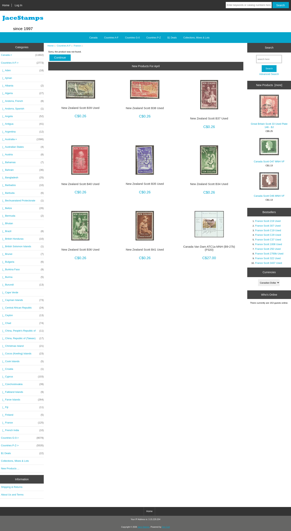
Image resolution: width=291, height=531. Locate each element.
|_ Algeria (22, 93)
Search (269, 47)
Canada (93, 37)
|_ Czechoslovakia (22, 384)
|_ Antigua (22, 123)
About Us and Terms (12, 494)
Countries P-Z (153, 37)
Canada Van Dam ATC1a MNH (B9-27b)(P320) (209, 248)
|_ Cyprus (22, 376)
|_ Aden (22, 70)
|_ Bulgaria (22, 261)
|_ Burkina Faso (22, 269)
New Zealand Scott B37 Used (209, 118)
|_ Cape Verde (9, 292)
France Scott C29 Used (268, 234)
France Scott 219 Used (267, 221)
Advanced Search (269, 74)
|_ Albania (22, 85)
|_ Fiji (22, 407)
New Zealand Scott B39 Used (81, 107)
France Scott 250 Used (267, 248)
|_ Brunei (22, 254)
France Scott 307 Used (267, 225)
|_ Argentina (22, 131)
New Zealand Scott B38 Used (145, 108)
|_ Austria (22, 154)
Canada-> (22, 55)
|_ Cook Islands (22, 361)
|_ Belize (22, 208)
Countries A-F (64, 45)
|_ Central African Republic (22, 307)
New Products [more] (269, 85)
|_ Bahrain (22, 170)
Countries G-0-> (22, 437)
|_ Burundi (22, 284)
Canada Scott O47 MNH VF (269, 150)
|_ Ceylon (22, 315)
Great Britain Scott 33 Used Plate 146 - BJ (269, 111)
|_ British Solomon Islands (22, 246)
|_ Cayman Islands (22, 300)
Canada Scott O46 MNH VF (269, 184)
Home (5, 5)
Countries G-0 (132, 37)
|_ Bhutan (7, 223)
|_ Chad (22, 323)
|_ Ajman (6, 77)
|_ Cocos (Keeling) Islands (22, 353)
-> (22, 62)
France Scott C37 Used (268, 239)
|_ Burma (22, 277)
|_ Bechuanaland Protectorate (22, 200)
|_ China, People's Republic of (22, 330)
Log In (18, 5)
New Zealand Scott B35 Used (145, 183)
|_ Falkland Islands (22, 392)
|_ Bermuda (22, 215)
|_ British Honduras (22, 238)
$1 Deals (172, 37)
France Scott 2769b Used (269, 253)
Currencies (269, 272)
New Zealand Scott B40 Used (81, 184)
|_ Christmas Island (22, 346)
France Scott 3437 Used (268, 262)
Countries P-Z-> (22, 445)
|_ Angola (22, 116)
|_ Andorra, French (22, 101)
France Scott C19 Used (268, 230)
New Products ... (10, 468)
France (77, 45)
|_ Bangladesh (22, 177)
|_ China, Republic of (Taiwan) (22, 338)
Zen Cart (166, 527)
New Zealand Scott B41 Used (145, 249)
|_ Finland (22, 414)
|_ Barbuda (22, 193)
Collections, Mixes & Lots (196, 37)
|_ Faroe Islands (22, 399)
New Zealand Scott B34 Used (209, 184)
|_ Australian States (22, 147)
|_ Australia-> (22, 139)
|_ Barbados (22, 185)
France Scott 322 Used (267, 258)
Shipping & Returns (11, 487)
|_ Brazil (22, 231)
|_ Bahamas (22, 162)
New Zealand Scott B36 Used (81, 249)
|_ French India (22, 430)
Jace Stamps (143, 527)
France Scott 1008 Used (268, 244)
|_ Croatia (22, 369)
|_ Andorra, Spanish (22, 108)
